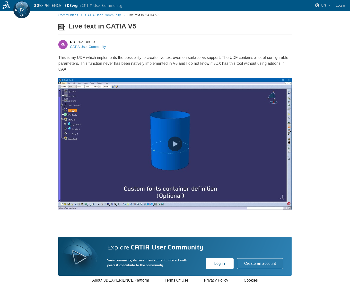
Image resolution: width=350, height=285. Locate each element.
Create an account (260, 263)
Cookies (251, 280)
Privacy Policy (216, 280)
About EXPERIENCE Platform (120, 280)
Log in (219, 263)
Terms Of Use (176, 280)
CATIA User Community (88, 47)
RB (72, 42)
